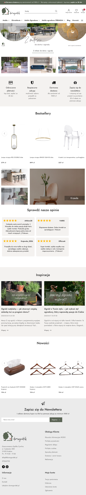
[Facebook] (3, 466)
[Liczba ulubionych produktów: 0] (76, 11)
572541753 (6, 461)
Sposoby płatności (51, 452)
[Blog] (68, 20)
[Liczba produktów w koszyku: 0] (83, 11)
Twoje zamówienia (51, 479)
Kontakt (4, 482)
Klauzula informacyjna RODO (55, 437)
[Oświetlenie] (17, 20)
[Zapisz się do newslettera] (25, 419)
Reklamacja (49, 459)
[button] (82, 20)
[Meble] (6, 20)
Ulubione (48, 483)
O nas (4, 478)
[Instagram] (7, 466)
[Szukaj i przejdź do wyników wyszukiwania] (56, 11)
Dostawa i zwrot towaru (53, 456)
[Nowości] (75, 20)
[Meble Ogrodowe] (32, 20)
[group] (43, 35)
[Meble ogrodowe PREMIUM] (53, 20)
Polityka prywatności (52, 441)
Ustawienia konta (51, 487)
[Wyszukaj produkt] (41, 11)
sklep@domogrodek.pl (9, 457)
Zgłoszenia (49, 490)
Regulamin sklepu (51, 445)
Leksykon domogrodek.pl (11, 485)
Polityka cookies (50, 448)
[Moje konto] (69, 11)
